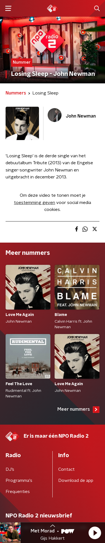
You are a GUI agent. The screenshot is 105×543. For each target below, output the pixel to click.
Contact (66, 469)
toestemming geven (34, 202)
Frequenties (18, 491)
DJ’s (10, 469)
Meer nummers (78, 409)
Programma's (19, 480)
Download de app (75, 480)
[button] (95, 533)
